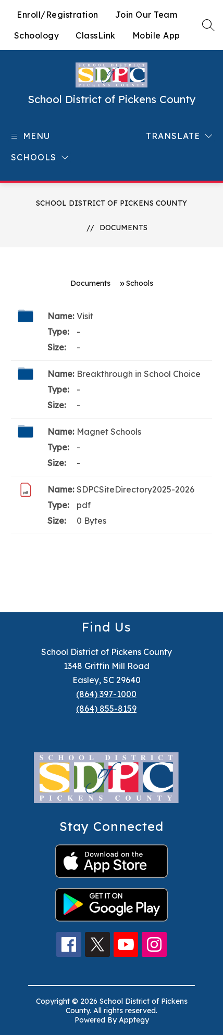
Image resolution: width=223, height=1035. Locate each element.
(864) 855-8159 (106, 708)
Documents (123, 227)
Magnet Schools (109, 431)
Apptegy (134, 1020)
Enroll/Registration (57, 14)
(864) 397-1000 (106, 694)
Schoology (36, 35)
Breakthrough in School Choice (139, 374)
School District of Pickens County (111, 203)
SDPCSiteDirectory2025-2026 (135, 489)
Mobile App (156, 35)
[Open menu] (29, 136)
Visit (85, 316)
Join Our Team (146, 14)
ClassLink (96, 35)
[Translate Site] (179, 136)
